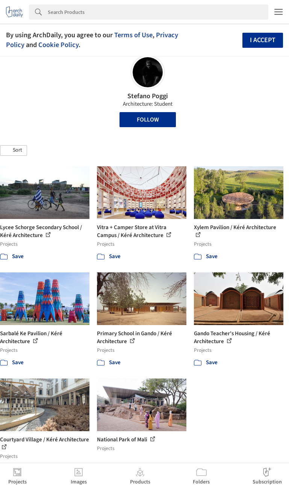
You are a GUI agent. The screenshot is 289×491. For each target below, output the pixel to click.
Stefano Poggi (147, 96)
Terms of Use (133, 35)
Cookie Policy (58, 45)
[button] (13, 150)
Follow (148, 120)
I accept (262, 40)
